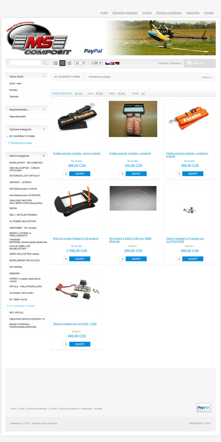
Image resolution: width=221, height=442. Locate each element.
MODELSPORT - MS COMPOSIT (26, 162)
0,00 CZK (198, 63)
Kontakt (209, 12)
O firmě (147, 12)
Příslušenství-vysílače (21, 142)
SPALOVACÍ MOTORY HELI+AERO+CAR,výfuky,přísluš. (26, 201)
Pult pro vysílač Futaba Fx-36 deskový (76, 238)
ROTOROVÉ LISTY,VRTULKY (24, 175)
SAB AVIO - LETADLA (20, 182)
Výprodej (13, 96)
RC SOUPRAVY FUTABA (22, 136)
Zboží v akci (15, 83)
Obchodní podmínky (125, 12)
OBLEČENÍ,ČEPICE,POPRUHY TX (27, 319)
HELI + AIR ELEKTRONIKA (23, 215)
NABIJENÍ (14, 273)
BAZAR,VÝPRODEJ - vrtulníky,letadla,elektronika (22, 325)
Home (13, 408)
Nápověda (192, 12)
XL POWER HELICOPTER (22, 221)
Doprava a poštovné (169, 12)
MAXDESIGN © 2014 (199, 423)
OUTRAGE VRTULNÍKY (21, 293)
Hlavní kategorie (19, 155)
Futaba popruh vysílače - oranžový (130, 153)
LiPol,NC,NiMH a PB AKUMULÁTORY (19, 247)
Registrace (175, 63)
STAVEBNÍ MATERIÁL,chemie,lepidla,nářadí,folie (28, 240)
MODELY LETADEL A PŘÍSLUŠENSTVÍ (20, 234)
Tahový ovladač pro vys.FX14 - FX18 (75, 323)
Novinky (13, 90)
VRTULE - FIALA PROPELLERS (25, 286)
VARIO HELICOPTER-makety (24, 254)
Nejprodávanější (17, 116)
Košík (104, 12)
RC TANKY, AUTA (18, 299)
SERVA (13, 208)
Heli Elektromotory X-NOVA (23, 188)
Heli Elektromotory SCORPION (24, 195)
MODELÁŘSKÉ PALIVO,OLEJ (24, 260)
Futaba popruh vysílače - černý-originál (76, 153)
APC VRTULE (16, 312)
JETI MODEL (16, 267)
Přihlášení (163, 63)
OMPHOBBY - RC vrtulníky (23, 228)
